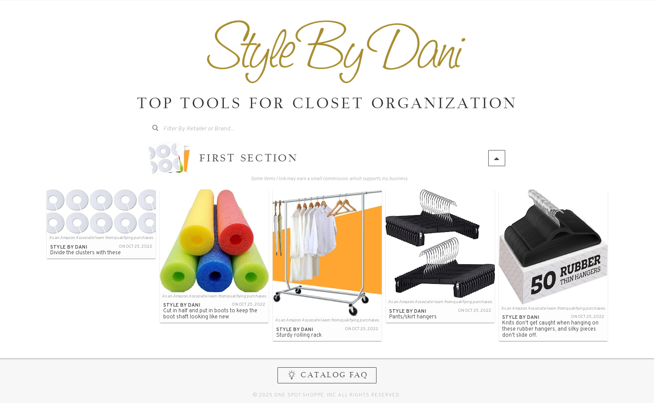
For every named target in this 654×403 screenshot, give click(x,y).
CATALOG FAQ (327, 375)
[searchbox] (211, 128)
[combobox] (204, 129)
